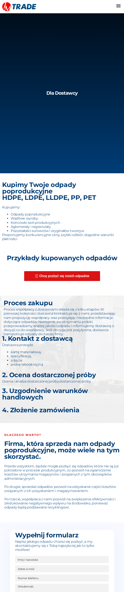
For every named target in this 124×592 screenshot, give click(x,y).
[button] (118, 5)
